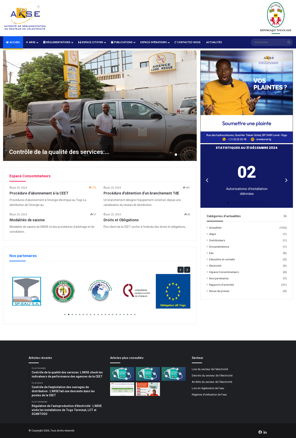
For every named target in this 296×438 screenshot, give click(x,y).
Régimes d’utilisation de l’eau (209, 394)
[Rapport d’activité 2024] (122, 374)
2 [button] (179, 154)
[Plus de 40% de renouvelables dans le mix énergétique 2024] (122, 389)
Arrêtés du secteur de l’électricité (212, 381)
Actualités (214, 42)
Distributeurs (217, 240)
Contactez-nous (187, 42)
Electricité (215, 265)
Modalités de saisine (27, 220)
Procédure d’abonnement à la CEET (39, 193)
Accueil (13, 42)
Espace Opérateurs (153, 42)
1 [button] (176, 154)
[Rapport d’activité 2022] (174, 374)
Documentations (219, 246)
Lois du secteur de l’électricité (210, 369)
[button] (181, 270)
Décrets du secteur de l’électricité (212, 375)
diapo (212, 234)
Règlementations (56, 42)
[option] (100, 106)
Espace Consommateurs (224, 272)
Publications (121, 42)
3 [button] (182, 154)
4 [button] (186, 154)
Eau (211, 253)
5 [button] (189, 154)
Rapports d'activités (221, 284)
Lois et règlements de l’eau (208, 388)
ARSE (30, 42)
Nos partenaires (219, 278)
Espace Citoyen (90, 42)
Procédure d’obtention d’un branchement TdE (141, 193)
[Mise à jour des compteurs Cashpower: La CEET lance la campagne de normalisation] (148, 389)
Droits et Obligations (121, 220)
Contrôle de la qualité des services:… (59, 151)
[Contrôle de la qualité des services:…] (100, 106)
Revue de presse (219, 291)
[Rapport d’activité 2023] (148, 374)
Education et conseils (222, 259)
